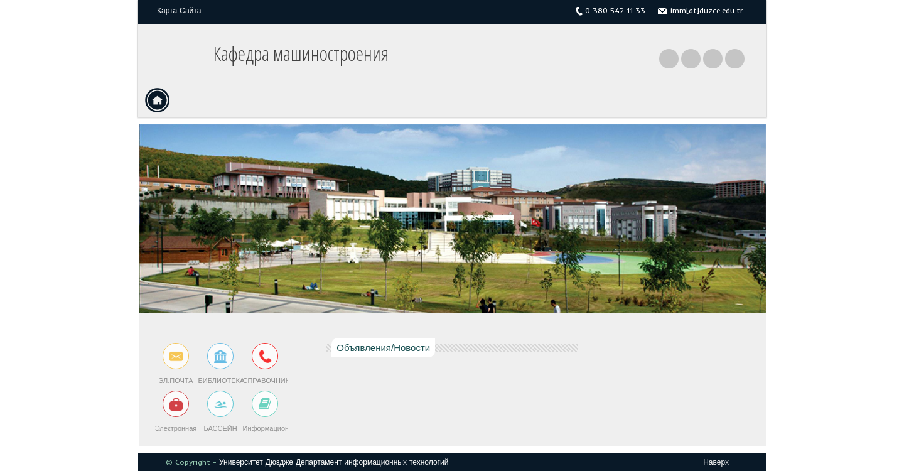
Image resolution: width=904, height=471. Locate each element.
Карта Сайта (179, 10)
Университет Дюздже (256, 462)
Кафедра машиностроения (301, 53)
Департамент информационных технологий (372, 462)
